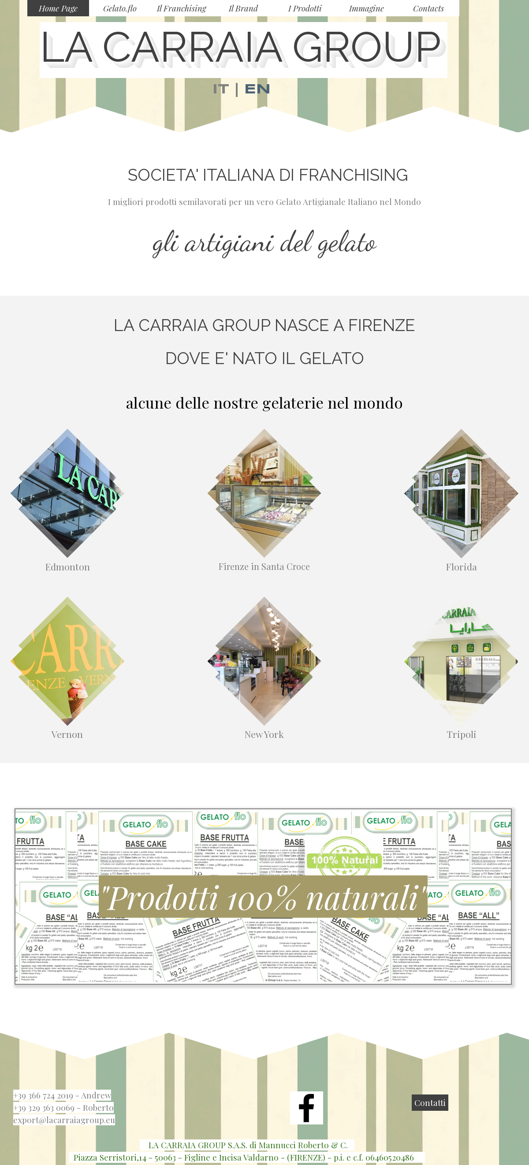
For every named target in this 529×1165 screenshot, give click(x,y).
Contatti (430, 1102)
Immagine (366, 8)
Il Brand (243, 8)
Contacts (428, 8)
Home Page (58, 8)
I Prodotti (305, 8)
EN (257, 90)
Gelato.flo (120, 8)
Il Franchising (181, 8)
